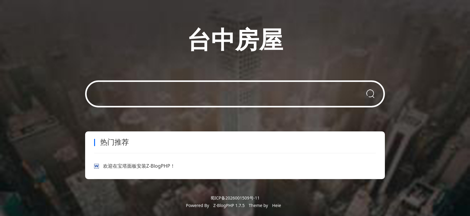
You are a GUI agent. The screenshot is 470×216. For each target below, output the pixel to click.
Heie (276, 205)
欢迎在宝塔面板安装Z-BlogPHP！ (139, 166)
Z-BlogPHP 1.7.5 (229, 205)
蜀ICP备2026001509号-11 (235, 198)
